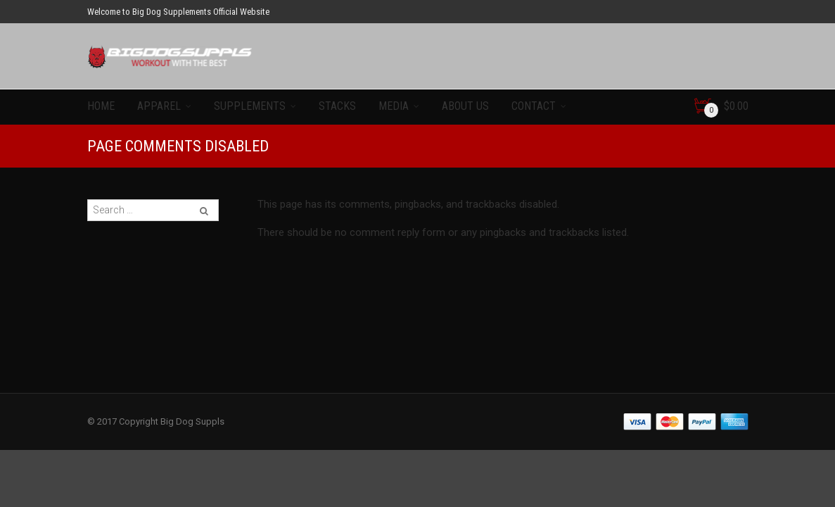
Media (393, 106)
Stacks (337, 106)
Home (101, 106)
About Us (465, 106)
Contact (533, 106)
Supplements (250, 106)
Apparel (159, 106)
